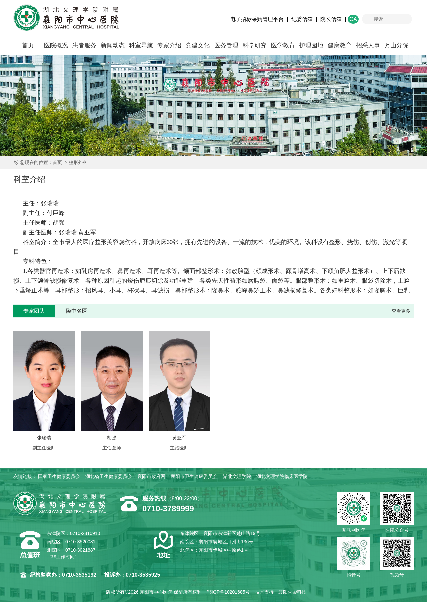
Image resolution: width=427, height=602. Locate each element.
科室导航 (141, 45)
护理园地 (311, 45)
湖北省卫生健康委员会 (108, 476)
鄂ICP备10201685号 (228, 592)
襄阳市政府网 (151, 476)
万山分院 (396, 45)
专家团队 (34, 311)
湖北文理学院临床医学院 (282, 476)
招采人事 (368, 45)
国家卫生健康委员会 (59, 476)
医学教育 (283, 45)
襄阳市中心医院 (66, 17)
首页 (28, 45)
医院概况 (56, 45)
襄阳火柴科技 (292, 592)
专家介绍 (169, 45)
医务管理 (226, 45)
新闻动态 (113, 45)
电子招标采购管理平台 (257, 19)
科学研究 (255, 45)
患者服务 (84, 45)
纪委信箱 (302, 19)
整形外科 (78, 162)
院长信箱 (331, 19)
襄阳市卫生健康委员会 (194, 476)
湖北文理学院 (237, 476)
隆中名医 (76, 311)
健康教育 (340, 45)
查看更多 (401, 311)
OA (353, 19)
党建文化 (198, 45)
